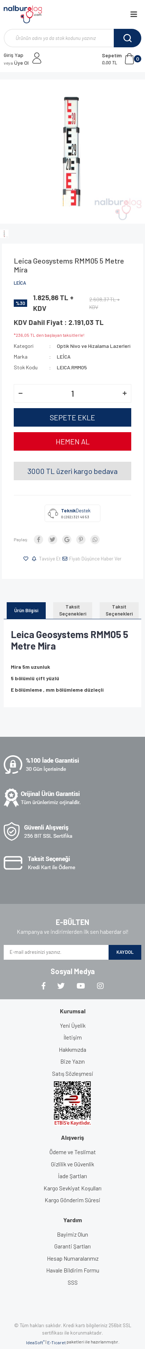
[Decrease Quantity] (20, 393)
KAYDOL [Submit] (124, 952)
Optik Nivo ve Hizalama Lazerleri (93, 346)
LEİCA (20, 283)
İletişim (73, 1037)
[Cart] (121, 58)
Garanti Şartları (72, 1246)
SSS (73, 1282)
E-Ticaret (56, 1342)
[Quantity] (72, 393)
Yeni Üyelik (73, 1025)
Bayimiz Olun (72, 1234)
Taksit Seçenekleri (72, 610)
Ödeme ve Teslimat (72, 1152)
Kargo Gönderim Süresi (72, 1200)
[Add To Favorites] (26, 559)
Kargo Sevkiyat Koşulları (73, 1188)
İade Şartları (72, 1176)
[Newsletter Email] (56, 952)
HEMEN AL (73, 441)
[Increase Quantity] (124, 393)
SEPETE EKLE (72, 417)
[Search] (72, 38)
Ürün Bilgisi (26, 610)
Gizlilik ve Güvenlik (72, 1164)
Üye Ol (16, 63)
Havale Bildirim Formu (72, 1270)
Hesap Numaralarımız (73, 1258)
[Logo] (23, 14)
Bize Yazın (72, 1061)
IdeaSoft (35, 1342)
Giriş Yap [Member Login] (13, 55)
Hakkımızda (72, 1049)
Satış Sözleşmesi (72, 1073)
